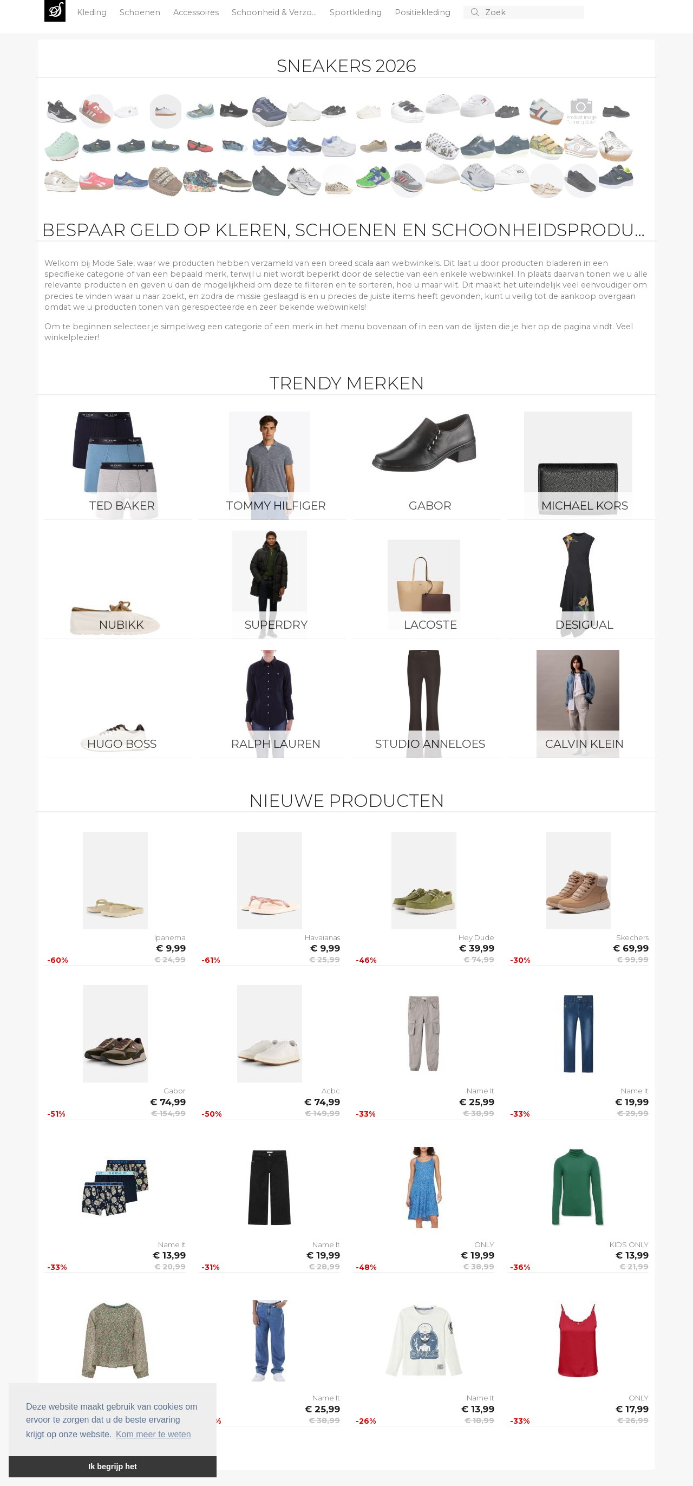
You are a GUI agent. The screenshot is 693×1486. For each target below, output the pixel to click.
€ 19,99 (632, 1102)
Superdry (276, 624)
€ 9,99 (171, 948)
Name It (480, 1090)
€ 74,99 (478, 959)
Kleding (93, 12)
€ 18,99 (479, 1420)
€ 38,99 (478, 1113)
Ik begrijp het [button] (112, 1466)
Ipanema (170, 937)
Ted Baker (122, 505)
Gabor (430, 505)
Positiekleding (424, 12)
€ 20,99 (170, 1266)
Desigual (584, 624)
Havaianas (322, 937)
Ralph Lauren (276, 744)
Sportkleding (357, 12)
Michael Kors (584, 505)
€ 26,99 (633, 1420)
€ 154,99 (168, 1113)
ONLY (484, 1244)
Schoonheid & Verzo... (275, 12)
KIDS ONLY (629, 1244)
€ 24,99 (170, 959)
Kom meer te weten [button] (153, 1434)
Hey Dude (476, 937)
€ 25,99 (324, 959)
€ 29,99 (633, 1113)
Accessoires (197, 12)
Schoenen (141, 12)
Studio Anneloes (430, 744)
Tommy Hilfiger (276, 505)
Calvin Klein (584, 744)
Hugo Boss (121, 744)
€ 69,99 (631, 948)
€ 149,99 (322, 1113)
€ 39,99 (476, 948)
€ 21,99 (634, 1266)
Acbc (331, 1090)
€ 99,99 (633, 959)
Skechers (632, 937)
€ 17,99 (632, 1409)
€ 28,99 (324, 1266)
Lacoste (430, 624)
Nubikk (121, 624)
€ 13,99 (169, 1255)
